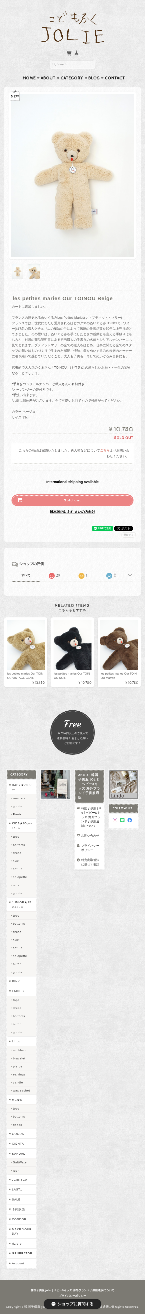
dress (17, 852)
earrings (19, 1074)
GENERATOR (22, 1253)
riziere (17, 1243)
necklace (19, 1050)
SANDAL (18, 1153)
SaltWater (20, 1162)
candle (18, 1082)
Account (18, 1263)
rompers (19, 798)
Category (71, 78)
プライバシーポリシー (90, 848)
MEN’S (17, 1099)
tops (16, 836)
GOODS (18, 1133)
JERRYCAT (20, 1179)
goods (17, 806)
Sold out (72, 500)
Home (29, 78)
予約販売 (18, 1209)
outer (17, 885)
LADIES (18, 991)
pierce (17, 1066)
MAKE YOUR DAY (22, 1231)
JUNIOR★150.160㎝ (22, 904)
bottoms (19, 844)
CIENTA (18, 1143)
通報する (129, 534)
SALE (16, 1199)
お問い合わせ (90, 835)
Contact (115, 78)
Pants (17, 814)
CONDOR (19, 1219)
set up (17, 868)
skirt (16, 860)
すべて (26, 575)
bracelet (19, 1058)
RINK (16, 981)
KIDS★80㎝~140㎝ (22, 825)
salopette (20, 877)
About (48, 78)
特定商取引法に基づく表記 (90, 862)
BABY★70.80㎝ (22, 787)
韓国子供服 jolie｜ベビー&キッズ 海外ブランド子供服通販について (91, 817)
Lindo (16, 1041)
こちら (105, 451)
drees (17, 1008)
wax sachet (21, 1090)
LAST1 (17, 1189)
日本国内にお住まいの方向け (72, 512)
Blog (94, 78)
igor (16, 1170)
